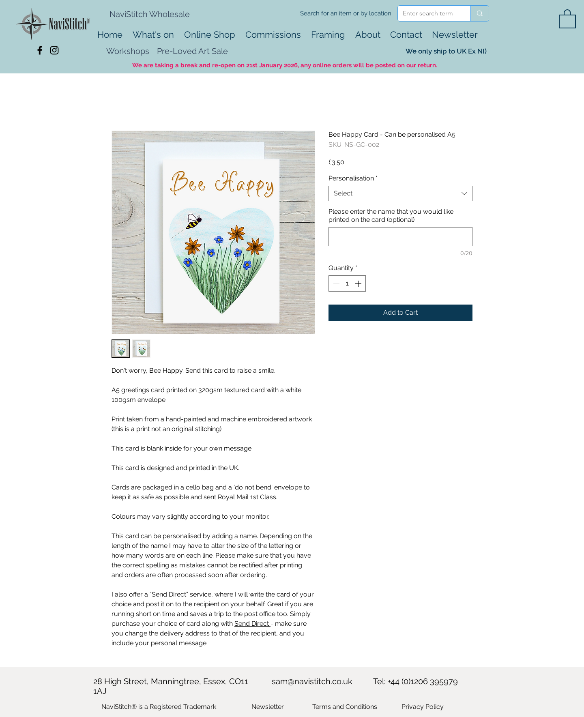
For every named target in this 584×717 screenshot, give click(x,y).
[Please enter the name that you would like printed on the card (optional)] (400, 237)
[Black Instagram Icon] (54, 50)
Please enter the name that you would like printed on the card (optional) (390, 215)
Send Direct (252, 623)
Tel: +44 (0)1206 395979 (415, 681)
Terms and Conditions (344, 707)
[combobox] (400, 193)
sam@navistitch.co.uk (312, 681)
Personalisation (353, 178)
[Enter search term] (428, 13)
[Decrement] (335, 283)
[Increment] (359, 283)
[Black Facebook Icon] (39, 50)
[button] (567, 18)
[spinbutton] (347, 283)
